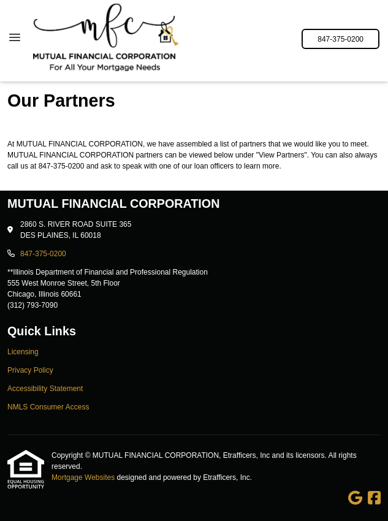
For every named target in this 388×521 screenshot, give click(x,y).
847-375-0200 (340, 39)
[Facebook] (374, 498)
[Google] (355, 498)
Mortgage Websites (84, 477)
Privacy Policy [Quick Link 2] (30, 370)
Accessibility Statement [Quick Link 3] (45, 388)
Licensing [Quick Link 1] (23, 352)
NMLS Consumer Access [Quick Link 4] (48, 407)
